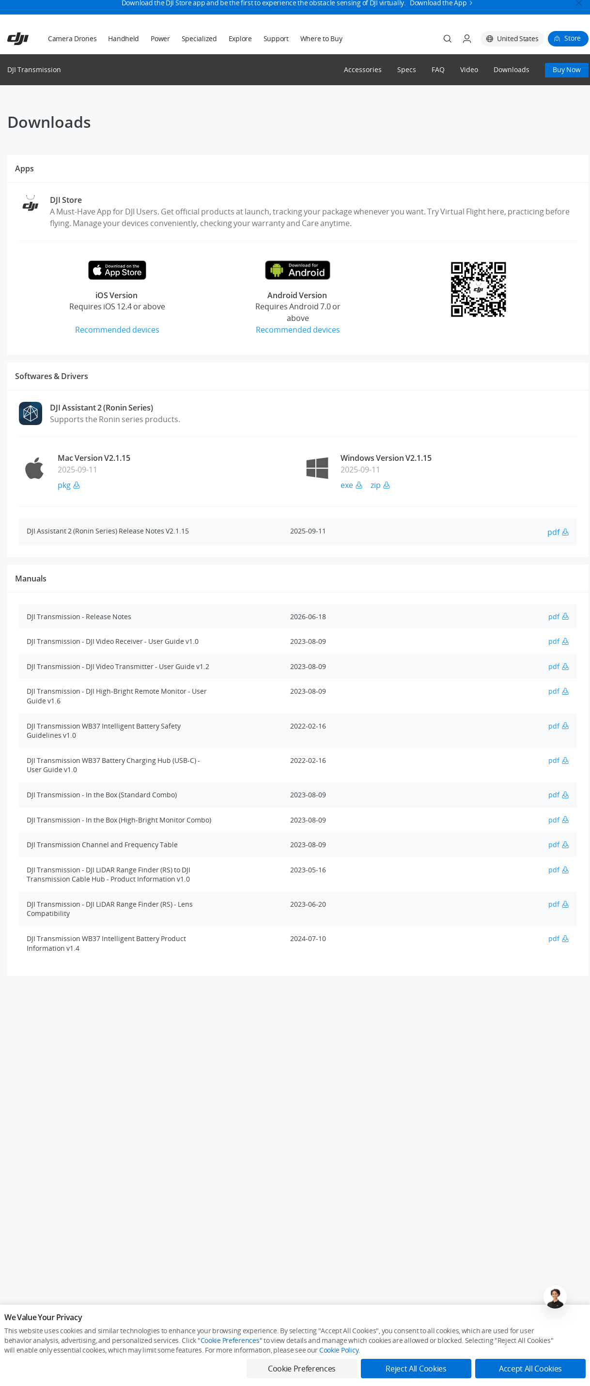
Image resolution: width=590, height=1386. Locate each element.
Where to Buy (321, 38)
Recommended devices (117, 329)
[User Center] (467, 38)
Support (276, 38)
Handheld (123, 38)
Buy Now (567, 69)
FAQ (438, 70)
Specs (406, 70)
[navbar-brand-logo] (29, 38)
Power (160, 38)
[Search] (447, 38)
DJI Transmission (34, 69)
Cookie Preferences (230, 1340)
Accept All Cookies (530, 1368)
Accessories (363, 70)
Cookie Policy (338, 1350)
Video (469, 70)
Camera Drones (72, 38)
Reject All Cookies (416, 1368)
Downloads (511, 70)
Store (572, 38)
